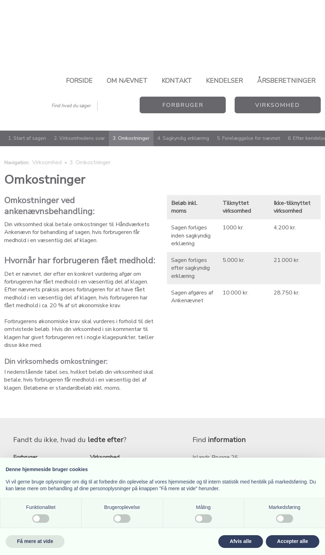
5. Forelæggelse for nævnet (248, 138)
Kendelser (224, 80)
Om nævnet (127, 80)
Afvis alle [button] (240, 541)
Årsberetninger (286, 80)
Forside (79, 80)
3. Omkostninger (131, 138)
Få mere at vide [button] (35, 541)
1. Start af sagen (27, 138)
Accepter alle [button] (292, 541)
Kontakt (177, 80)
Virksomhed (47, 162)
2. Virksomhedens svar (79, 138)
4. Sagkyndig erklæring (183, 138)
